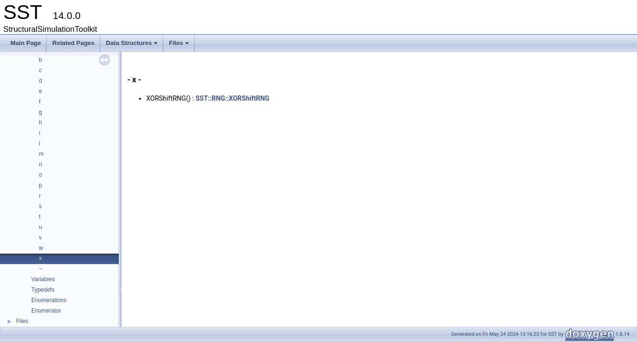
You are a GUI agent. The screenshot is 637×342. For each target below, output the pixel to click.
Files (179, 45)
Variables (43, 279)
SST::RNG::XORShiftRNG (233, 98)
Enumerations (48, 300)
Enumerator (46, 310)
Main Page (25, 43)
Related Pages (73, 43)
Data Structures (132, 45)
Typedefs (43, 289)
